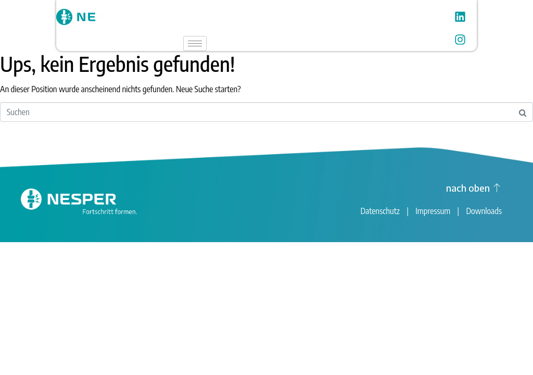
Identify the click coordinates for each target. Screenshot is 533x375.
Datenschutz (380, 211)
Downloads (484, 211)
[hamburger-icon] (195, 43)
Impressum (432, 211)
